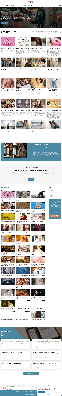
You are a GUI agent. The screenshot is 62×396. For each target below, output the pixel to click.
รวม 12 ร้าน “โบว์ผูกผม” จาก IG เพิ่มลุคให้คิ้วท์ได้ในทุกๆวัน (23, 265)
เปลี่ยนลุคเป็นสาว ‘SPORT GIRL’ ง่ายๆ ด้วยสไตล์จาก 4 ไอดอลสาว (8, 49)
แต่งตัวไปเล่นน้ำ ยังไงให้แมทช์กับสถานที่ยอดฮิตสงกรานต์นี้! (38, 69)
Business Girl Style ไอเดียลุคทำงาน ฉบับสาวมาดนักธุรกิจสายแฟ (44, 352)
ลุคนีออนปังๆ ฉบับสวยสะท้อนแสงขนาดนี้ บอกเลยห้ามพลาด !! (12, 340)
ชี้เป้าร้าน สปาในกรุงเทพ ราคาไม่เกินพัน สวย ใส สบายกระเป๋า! (22, 254)
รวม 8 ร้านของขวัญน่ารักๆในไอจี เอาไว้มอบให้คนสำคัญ (7, 200)
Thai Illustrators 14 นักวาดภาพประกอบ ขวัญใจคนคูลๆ (22, 222)
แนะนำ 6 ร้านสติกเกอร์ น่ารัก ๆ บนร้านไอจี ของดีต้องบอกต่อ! (23, 49)
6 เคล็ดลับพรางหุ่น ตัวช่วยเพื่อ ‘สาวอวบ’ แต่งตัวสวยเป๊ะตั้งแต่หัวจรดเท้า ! (45, 363)
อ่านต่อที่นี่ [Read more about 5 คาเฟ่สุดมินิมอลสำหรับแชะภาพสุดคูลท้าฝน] (34, 158)
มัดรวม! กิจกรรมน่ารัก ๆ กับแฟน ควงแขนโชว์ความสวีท (23, 200)
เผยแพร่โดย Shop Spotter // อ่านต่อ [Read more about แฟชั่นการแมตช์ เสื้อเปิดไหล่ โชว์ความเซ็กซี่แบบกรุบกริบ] (7, 367)
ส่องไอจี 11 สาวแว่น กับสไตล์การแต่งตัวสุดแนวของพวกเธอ (8, 111)
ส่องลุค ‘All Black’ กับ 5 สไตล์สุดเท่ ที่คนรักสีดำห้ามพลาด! (38, 298)
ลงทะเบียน (30, 5)
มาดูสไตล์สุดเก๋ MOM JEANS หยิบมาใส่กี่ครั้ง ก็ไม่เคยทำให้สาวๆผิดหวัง (54, 90)
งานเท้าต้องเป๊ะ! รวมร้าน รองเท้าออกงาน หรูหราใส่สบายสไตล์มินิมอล (53, 132)
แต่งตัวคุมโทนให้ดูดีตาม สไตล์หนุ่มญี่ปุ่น (37, 286)
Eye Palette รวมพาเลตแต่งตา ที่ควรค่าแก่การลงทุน (7, 320)
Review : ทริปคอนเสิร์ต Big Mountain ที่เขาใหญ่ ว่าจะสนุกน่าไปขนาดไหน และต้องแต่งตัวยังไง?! (23, 287)
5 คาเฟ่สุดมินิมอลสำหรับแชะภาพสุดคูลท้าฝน (40, 144)
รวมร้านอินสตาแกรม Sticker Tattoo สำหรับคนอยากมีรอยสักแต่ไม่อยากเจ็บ (38, 276)
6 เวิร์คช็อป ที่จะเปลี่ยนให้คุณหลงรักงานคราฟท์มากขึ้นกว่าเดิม (37, 222)
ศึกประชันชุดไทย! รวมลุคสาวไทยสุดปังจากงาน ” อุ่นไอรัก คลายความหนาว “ (37, 309)
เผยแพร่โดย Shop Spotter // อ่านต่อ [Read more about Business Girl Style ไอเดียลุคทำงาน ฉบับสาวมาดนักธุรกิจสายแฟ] (38, 359)
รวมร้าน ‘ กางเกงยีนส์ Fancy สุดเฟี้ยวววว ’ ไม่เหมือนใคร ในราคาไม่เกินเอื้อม (23, 276)
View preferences (57, 392)
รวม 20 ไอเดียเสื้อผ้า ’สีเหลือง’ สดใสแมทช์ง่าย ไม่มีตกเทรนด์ (8, 222)
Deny (49, 392)
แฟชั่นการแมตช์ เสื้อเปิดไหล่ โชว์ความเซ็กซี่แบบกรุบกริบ (7, 309)
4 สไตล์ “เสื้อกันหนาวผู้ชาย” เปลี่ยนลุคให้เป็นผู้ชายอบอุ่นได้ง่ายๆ (38, 320)
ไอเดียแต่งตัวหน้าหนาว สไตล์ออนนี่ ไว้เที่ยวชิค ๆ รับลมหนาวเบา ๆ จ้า (7, 276)
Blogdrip (51, 189)
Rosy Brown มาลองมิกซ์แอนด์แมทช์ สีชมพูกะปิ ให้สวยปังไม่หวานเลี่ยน (7, 90)
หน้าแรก (2, 5)
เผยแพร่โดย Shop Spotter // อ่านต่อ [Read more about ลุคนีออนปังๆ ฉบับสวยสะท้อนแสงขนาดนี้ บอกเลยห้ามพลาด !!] (7, 347)
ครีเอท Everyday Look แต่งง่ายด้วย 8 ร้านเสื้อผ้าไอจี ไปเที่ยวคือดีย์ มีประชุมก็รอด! (53, 69)
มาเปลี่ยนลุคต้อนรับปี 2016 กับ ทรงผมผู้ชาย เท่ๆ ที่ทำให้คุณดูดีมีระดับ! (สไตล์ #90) (7, 233)
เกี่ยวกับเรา (13, 5)
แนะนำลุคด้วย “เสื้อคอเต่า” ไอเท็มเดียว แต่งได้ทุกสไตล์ (8, 298)
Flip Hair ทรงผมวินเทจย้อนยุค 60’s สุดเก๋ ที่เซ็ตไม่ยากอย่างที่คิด (38, 254)
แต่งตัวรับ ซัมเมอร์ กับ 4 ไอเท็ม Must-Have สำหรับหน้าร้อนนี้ (53, 49)
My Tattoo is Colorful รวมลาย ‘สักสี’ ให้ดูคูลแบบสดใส (38, 211)
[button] (60, 385)
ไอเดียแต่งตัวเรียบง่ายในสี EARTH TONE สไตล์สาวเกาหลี (22, 211)
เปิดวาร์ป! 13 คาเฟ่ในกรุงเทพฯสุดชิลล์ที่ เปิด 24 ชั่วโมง (7, 254)
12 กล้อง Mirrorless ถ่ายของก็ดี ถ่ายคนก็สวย (22, 309)
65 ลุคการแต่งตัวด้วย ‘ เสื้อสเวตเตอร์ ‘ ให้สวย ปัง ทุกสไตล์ (23, 90)
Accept (42, 392)
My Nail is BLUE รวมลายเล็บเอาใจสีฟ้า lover (22, 298)
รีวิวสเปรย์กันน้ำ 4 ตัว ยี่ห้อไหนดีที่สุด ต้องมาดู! (23, 232)
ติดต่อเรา (24, 5)
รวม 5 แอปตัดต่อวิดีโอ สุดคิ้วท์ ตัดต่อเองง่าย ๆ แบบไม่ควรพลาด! (8, 287)
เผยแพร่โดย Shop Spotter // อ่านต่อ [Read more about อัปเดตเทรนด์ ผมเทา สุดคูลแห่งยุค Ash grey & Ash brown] (38, 347)
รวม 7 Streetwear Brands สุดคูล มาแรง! (7, 210)
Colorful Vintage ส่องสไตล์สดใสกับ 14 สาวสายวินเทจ (38, 90)
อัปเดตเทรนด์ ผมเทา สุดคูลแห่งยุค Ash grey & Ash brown (38, 49)
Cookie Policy (49, 394)
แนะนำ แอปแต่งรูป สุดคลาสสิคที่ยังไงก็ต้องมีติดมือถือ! (23, 111)
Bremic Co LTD (52, 190)
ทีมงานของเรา (19, 5)
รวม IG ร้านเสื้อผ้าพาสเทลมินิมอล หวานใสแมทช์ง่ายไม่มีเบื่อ (37, 265)
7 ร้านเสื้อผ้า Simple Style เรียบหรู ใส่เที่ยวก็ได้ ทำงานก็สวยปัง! (38, 132)
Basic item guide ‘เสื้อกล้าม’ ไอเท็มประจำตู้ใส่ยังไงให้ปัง (23, 132)
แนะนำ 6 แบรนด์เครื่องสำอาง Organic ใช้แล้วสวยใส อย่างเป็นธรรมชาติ (7, 265)
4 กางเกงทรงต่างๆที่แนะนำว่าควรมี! (36, 243)
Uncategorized (52, 196)
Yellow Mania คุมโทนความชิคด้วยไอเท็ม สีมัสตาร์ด (7, 243)
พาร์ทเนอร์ (7, 5)
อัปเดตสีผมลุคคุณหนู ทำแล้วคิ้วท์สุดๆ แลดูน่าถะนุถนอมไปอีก (23, 243)
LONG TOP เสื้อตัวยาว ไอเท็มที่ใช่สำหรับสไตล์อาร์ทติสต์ (23, 69)
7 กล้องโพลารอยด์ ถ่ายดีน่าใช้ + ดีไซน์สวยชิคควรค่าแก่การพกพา (54, 111)
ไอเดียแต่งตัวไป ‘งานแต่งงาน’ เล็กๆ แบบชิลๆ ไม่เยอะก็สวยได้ (8, 69)
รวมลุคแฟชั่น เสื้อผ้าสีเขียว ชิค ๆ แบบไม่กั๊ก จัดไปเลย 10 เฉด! (12, 352)
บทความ (2, 11)
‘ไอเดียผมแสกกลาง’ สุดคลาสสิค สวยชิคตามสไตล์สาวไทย (38, 111)
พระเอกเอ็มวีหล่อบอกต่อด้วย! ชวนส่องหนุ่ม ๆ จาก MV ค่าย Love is (12, 14)
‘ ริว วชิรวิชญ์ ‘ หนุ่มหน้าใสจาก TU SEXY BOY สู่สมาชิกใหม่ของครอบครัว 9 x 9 (8, 132)
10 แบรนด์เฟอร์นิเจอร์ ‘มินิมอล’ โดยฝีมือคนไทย (22, 320)
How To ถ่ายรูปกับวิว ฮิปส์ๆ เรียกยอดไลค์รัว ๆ (38, 200)
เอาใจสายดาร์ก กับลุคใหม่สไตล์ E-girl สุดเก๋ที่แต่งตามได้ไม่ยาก (38, 233)
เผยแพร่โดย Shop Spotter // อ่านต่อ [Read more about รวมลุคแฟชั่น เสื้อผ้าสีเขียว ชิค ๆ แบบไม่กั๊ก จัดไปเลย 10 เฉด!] (7, 359)
